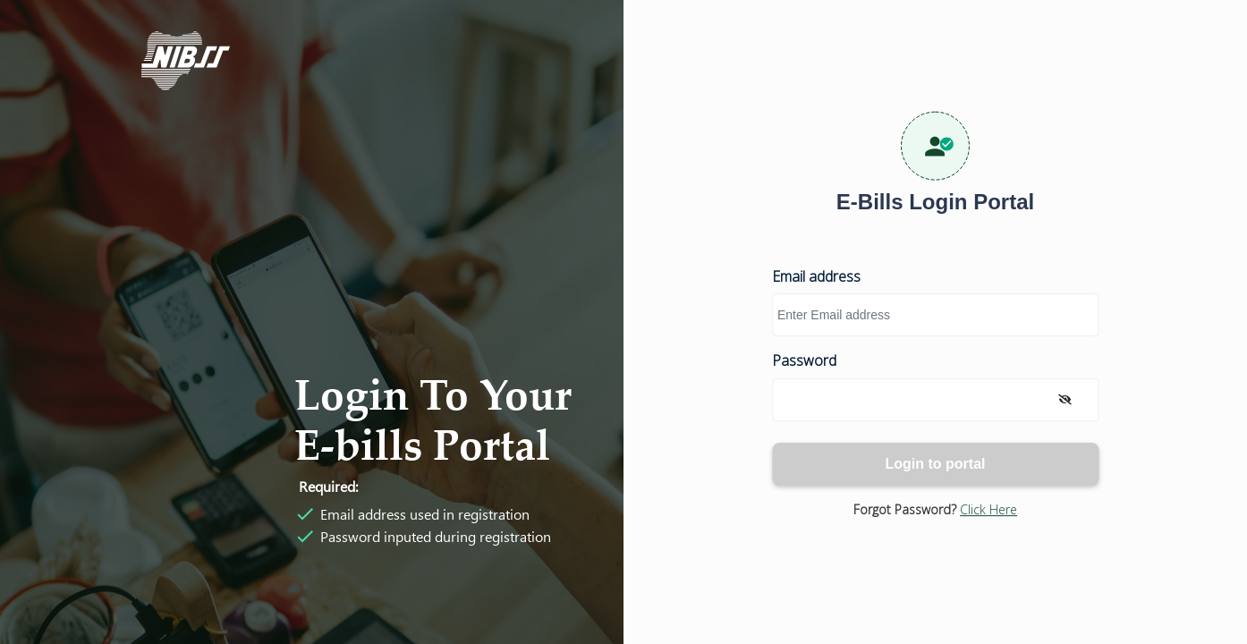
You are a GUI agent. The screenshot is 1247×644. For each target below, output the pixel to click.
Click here (988, 509)
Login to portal (936, 463)
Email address (816, 276)
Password (804, 361)
